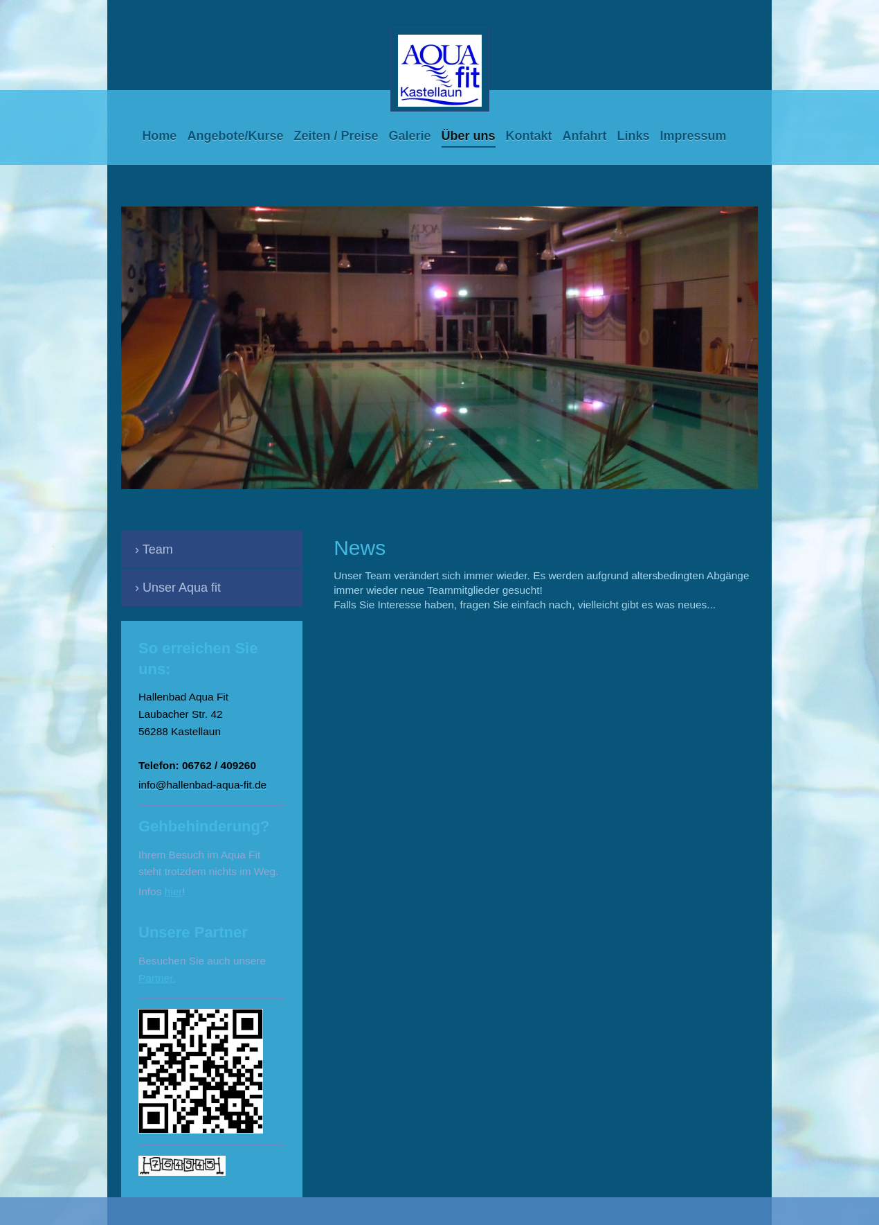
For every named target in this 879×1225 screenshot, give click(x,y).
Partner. (157, 978)
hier (174, 891)
